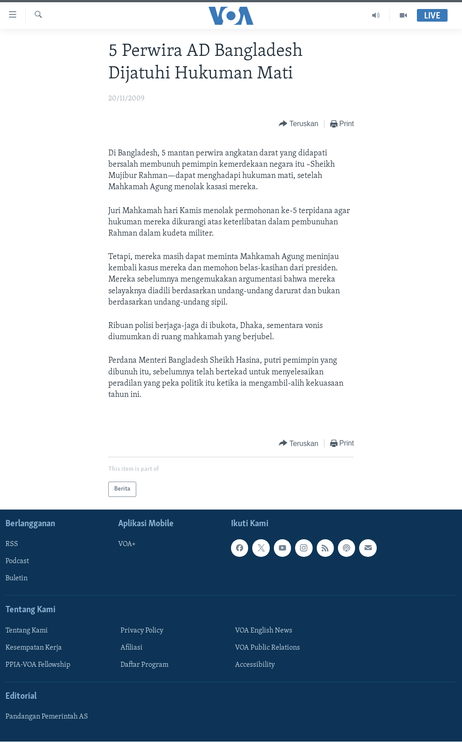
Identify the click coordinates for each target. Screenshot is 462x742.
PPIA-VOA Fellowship (37, 665)
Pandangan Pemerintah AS (46, 717)
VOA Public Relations (267, 647)
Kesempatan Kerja (33, 647)
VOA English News (263, 630)
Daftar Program (144, 665)
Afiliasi (131, 647)
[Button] (298, 124)
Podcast (17, 561)
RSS (11, 544)
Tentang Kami (26, 630)
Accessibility (255, 665)
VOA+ (127, 544)
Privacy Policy (141, 630)
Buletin (16, 579)
